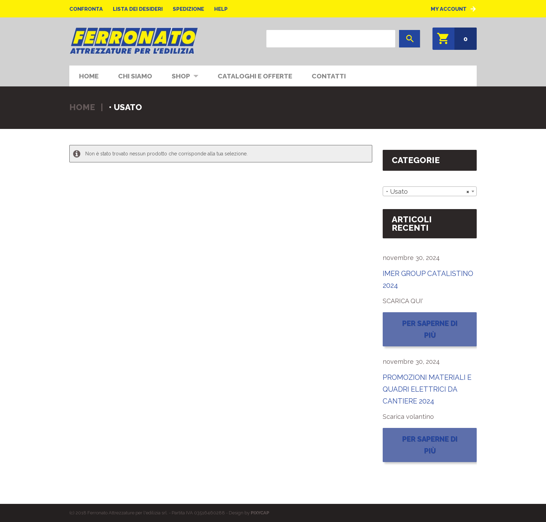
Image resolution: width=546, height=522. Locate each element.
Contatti (329, 76)
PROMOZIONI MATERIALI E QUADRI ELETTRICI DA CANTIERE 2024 (427, 389)
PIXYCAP (260, 512)
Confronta (86, 9)
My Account (449, 9)
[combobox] (430, 191)
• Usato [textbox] (427, 192)
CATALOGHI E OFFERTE (255, 76)
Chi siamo (135, 76)
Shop (180, 75)
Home (89, 76)
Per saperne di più (430, 329)
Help (221, 9)
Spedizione (188, 9)
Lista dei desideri (138, 9)
